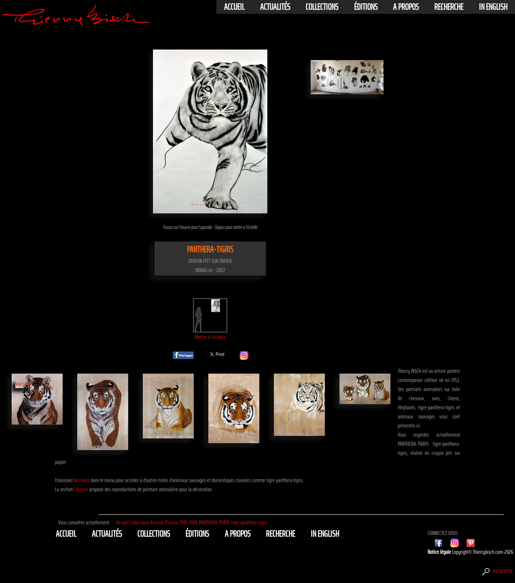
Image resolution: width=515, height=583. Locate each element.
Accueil (234, 7)
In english (493, 7)
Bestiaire (82, 480)
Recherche (448, 7)
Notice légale (440, 551)
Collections (322, 7)
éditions (366, 7)
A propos (406, 7)
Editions (81, 489)
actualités (275, 7)
